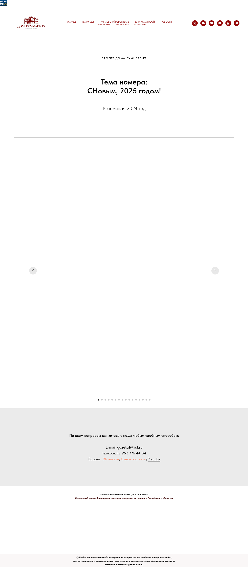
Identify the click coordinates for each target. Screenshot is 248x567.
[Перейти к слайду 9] (126, 400)
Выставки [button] (104, 24)
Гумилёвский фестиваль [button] (114, 22)
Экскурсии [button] (122, 24)
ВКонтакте (111, 459)
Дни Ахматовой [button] (145, 22)
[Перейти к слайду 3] (105, 400)
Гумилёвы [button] (88, 22)
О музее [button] (71, 22)
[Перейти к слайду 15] (146, 400)
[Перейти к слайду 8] (122, 400)
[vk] (211, 23)
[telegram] (236, 23)
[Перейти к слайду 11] (132, 400)
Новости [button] (166, 22)
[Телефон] (195, 23)
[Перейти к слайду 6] (115, 400)
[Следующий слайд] (215, 270)
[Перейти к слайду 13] (139, 400)
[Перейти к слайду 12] (136, 400)
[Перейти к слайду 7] (119, 400)
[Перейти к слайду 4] (108, 400)
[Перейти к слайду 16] (149, 400)
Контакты (140, 24)
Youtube (154, 459)
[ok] (228, 23)
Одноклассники (133, 459)
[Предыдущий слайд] (33, 270)
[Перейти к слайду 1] (98, 400)
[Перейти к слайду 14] (143, 400)
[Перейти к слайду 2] (102, 400)
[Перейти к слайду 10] (129, 400)
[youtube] (220, 23)
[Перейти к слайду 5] (112, 400)
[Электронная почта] (203, 23)
